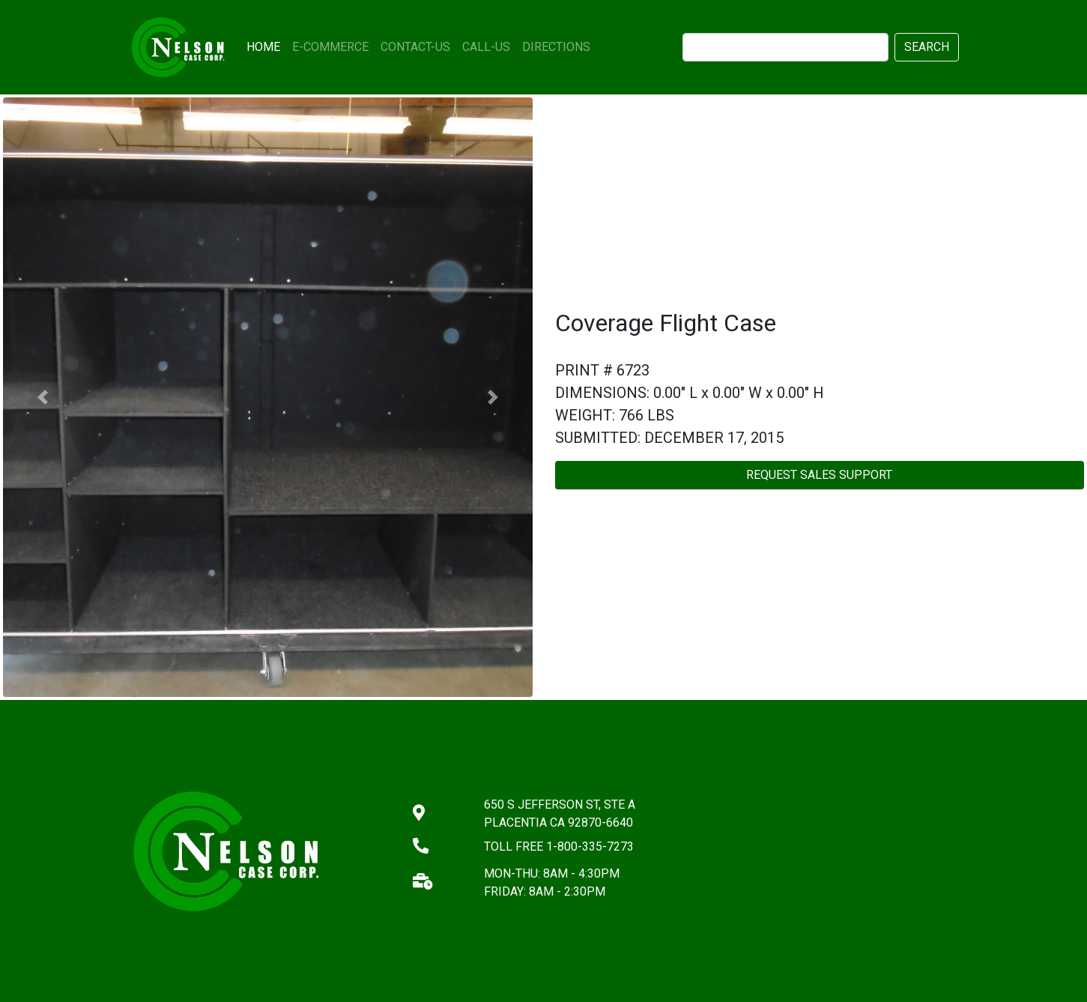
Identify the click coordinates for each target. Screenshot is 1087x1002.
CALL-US (486, 47)
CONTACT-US (415, 47)
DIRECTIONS (556, 47)
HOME (266, 45)
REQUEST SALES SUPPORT (819, 475)
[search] (785, 47)
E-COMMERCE (330, 47)
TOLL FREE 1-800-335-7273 (559, 846)
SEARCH (926, 47)
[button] (42, 397)
